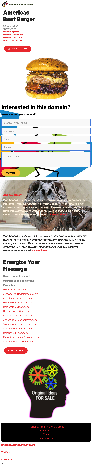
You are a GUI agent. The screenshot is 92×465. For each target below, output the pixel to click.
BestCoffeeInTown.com (16, 306)
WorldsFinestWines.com (16, 289)
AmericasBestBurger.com (17, 328)
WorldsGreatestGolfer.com (17, 302)
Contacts (6, 459)
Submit (10, 172)
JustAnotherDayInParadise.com (20, 293)
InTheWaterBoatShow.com (18, 315)
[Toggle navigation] (88, 4)
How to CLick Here (17, 49)
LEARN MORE (58, 214)
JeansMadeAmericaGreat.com (20, 319)
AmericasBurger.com (21, 4)
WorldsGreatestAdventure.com (20, 324)
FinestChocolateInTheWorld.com (21, 337)
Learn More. (40, 250)
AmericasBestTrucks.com (17, 298)
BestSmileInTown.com (15, 332)
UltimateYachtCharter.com (18, 311)
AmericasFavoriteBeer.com (18, 341)
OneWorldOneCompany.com (18, 445)
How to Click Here (15, 351)
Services (6, 452)
